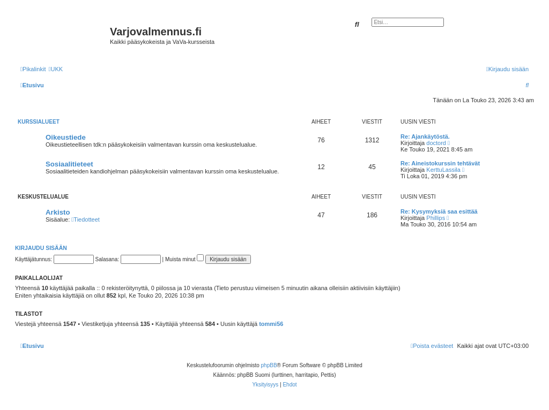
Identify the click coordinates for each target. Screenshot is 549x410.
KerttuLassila (443, 169)
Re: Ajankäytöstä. (425, 136)
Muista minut (184, 259)
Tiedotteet (85, 219)
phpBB (269, 365)
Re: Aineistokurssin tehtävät (440, 163)
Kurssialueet (39, 122)
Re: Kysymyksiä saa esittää (439, 211)
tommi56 (271, 324)
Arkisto (58, 212)
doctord (436, 143)
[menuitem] (55, 69)
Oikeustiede (66, 137)
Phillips (435, 218)
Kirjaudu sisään (41, 248)
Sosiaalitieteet (69, 164)
